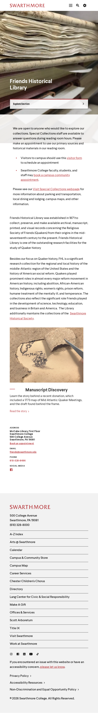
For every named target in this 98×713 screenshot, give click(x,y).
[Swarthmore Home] (30, 507)
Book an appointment (22, 445)
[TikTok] (37, 654)
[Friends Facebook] (14, 472)
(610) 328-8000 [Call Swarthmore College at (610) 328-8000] (19, 525)
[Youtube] (31, 654)
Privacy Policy (20, 676)
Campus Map (19, 565)
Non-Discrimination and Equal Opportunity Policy (44, 689)
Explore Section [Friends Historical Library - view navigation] (48, 106)
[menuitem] (70, 5)
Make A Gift (18, 604)
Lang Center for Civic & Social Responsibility (39, 597)
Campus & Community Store (29, 558)
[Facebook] (18, 654)
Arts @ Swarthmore (22, 542)
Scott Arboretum (21, 620)
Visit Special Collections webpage (56, 191)
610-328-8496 (18, 463)
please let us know (52, 667)
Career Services (20, 573)
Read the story (19, 415)
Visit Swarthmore (21, 636)
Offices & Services (22, 612)
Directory (16, 589)
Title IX (15, 628)
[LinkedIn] (24, 654)
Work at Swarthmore (23, 644)
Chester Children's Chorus (27, 581)
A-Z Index (16, 534)
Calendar (16, 550)
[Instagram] (12, 654)
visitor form (74, 160)
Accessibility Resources (27, 683)
